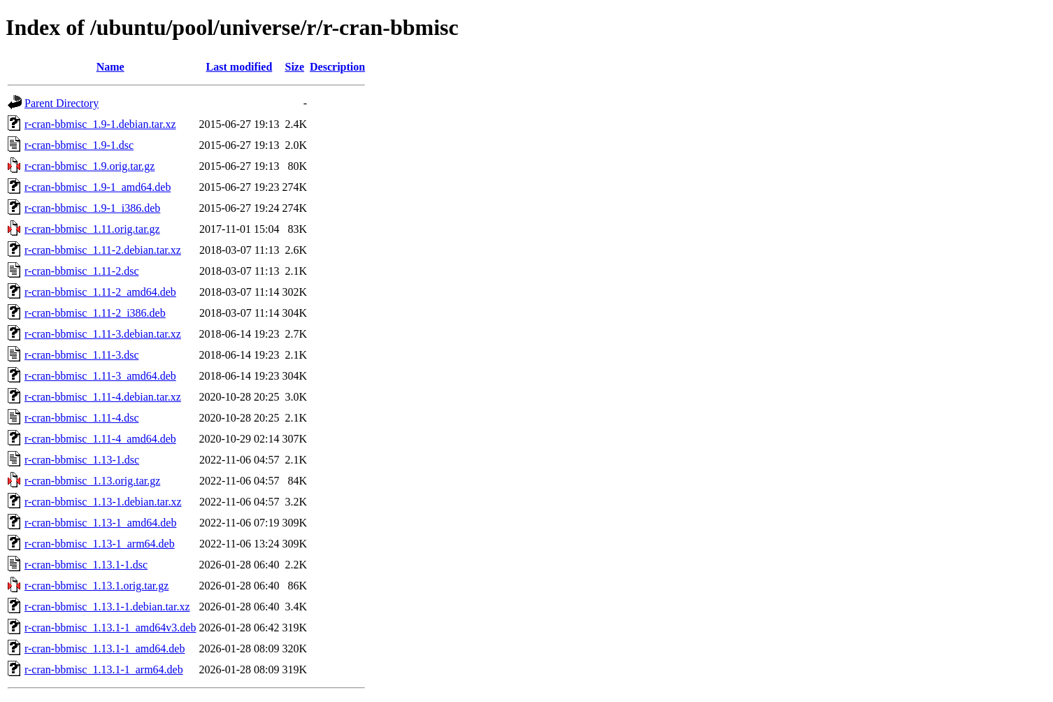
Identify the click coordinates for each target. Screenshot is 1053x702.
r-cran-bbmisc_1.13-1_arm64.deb (99, 544)
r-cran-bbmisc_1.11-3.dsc (81, 355)
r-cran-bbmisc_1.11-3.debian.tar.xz (102, 334)
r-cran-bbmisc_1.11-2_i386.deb (95, 313)
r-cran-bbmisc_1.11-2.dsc (81, 271)
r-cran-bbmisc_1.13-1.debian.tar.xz (102, 502)
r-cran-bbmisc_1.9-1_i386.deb (92, 208)
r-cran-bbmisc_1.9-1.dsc (79, 145)
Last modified (239, 67)
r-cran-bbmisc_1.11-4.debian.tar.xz (102, 397)
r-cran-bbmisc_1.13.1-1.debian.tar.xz (106, 607)
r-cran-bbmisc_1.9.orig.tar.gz (89, 166)
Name (110, 67)
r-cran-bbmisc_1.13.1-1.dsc (86, 565)
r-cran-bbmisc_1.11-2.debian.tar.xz (102, 250)
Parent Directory (61, 103)
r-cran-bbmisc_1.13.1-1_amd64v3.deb (110, 627)
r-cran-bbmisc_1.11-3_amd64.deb (100, 376)
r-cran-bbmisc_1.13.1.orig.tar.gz (96, 586)
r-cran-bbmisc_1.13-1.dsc (81, 460)
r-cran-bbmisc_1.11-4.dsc (81, 418)
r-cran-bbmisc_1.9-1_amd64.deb (97, 187)
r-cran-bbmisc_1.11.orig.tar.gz (92, 229)
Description (337, 67)
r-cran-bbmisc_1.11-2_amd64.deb (100, 292)
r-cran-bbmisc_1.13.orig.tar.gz (92, 481)
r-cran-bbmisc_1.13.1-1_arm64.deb (103, 669)
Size (295, 67)
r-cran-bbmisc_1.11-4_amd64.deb (100, 439)
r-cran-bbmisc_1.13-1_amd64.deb (100, 523)
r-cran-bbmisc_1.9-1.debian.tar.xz (100, 124)
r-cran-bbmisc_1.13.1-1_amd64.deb (104, 648)
